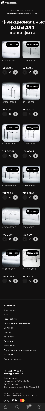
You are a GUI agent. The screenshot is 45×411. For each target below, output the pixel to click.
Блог (6, 314)
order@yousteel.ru (13, 374)
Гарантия (8, 341)
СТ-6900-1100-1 (28, 227)
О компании (10, 310)
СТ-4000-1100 (28, 102)
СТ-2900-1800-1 (9, 102)
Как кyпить (9, 337)
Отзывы (7, 332)
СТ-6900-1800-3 (9, 227)
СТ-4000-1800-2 (29, 144)
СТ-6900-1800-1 (9, 186)
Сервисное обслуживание (17, 323)
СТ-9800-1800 (8, 269)
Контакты (8, 355)
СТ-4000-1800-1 (9, 144)
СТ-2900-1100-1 (28, 60)
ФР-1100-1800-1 (29, 269)
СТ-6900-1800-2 (29, 186)
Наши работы (10, 319)
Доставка (8, 328)
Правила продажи (13, 359)
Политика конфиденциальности (20, 350)
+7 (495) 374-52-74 (13, 371)
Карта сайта (9, 346)
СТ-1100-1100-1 (8, 60)
